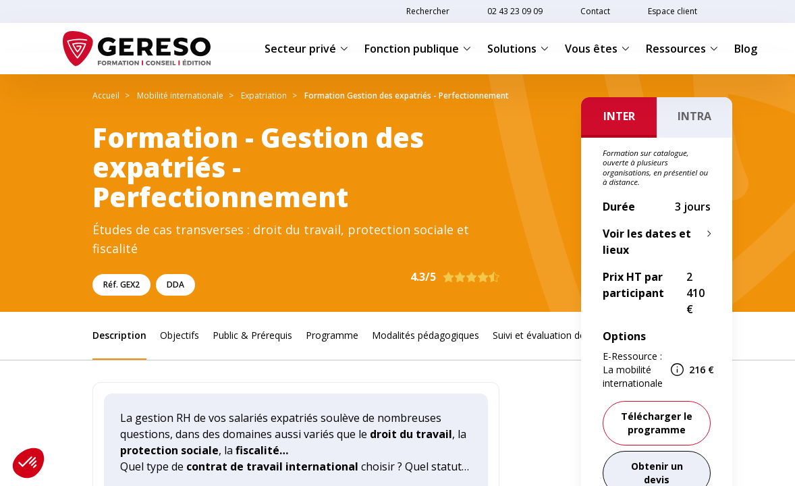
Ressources (682, 48)
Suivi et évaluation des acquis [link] (556, 335)
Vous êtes (597, 48)
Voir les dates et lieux (647, 241)
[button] (28, 463)
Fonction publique (417, 48)
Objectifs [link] (179, 335)
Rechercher (427, 11)
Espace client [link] (672, 11)
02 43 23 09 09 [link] (515, 11)
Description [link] (119, 335)
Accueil (105, 95)
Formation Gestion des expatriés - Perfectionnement (406, 95)
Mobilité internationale (180, 95)
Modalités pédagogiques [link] (425, 335)
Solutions (518, 48)
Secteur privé (306, 48)
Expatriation (264, 95)
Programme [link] (332, 335)
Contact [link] (595, 11)
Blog (745, 48)
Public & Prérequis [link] (252, 335)
